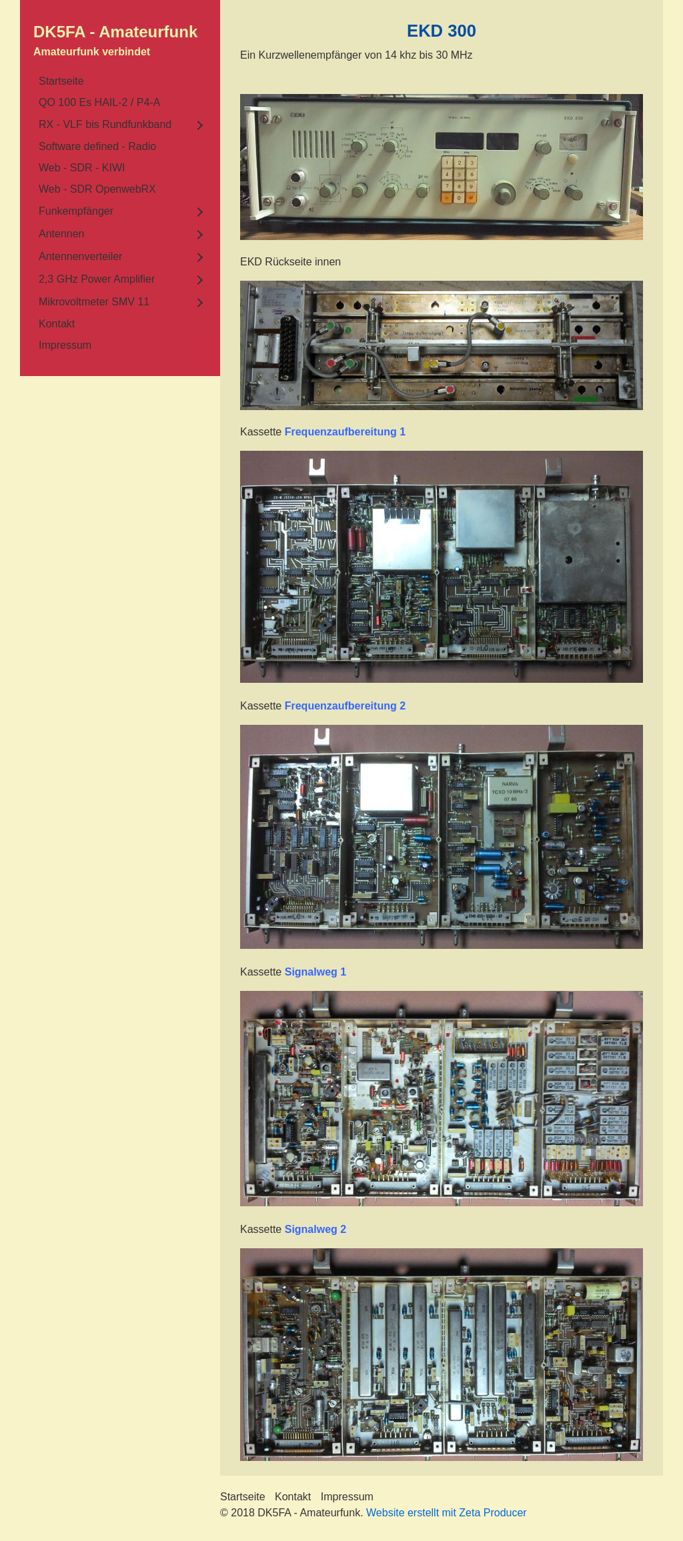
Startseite (61, 81)
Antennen (62, 233)
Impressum (65, 345)
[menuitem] (120, 81)
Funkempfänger (76, 211)
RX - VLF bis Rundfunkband (105, 124)
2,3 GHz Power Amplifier (97, 279)
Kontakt (57, 323)
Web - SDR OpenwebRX (97, 189)
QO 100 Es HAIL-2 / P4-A (99, 102)
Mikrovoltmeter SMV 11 (94, 301)
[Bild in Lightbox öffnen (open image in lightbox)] (441, 167)
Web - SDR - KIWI (82, 167)
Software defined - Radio (97, 146)
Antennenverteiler (80, 256)
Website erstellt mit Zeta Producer (446, 1512)
